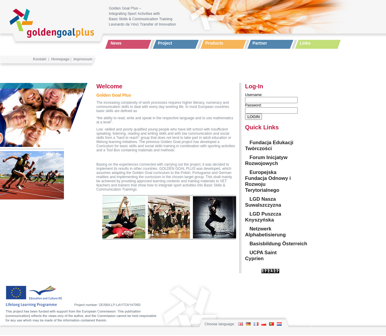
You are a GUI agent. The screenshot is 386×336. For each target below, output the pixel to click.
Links (305, 43)
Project (165, 43)
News (116, 43)
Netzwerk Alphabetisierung (265, 232)
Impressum (82, 59)
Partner (259, 43)
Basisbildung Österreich (278, 243)
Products (214, 43)
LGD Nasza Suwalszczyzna (263, 202)
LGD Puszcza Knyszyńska (263, 217)
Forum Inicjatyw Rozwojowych (266, 160)
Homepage (60, 59)
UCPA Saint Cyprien (261, 255)
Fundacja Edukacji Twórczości (269, 145)
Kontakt (39, 59)
